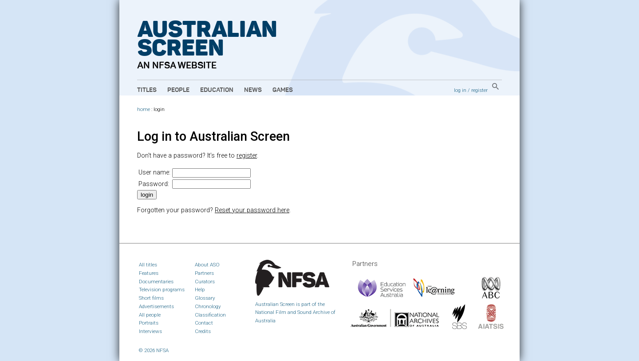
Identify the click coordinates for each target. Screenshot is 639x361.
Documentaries (156, 281)
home (143, 109)
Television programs (162, 289)
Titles (147, 90)
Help (200, 289)
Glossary (205, 298)
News (253, 90)
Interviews (150, 331)
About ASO (207, 265)
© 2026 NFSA (154, 350)
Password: (153, 184)
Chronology (208, 306)
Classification (210, 315)
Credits (203, 331)
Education (216, 90)
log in (460, 90)
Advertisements (156, 306)
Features (148, 273)
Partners (204, 273)
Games (282, 90)
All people (150, 315)
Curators (205, 281)
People (178, 90)
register (479, 90)
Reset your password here (252, 210)
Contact (204, 323)
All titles (148, 265)
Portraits (148, 323)
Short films (151, 298)
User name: (154, 172)
